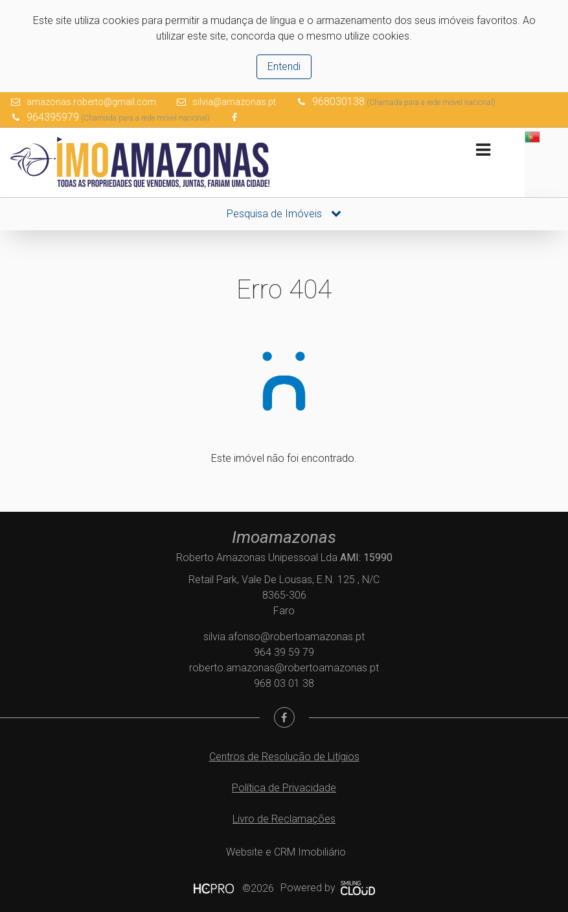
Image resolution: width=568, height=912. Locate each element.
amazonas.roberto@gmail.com (91, 102)
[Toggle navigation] (483, 150)
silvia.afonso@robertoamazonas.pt (284, 636)
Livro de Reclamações (284, 819)
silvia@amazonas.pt (234, 102)
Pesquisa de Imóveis (284, 214)
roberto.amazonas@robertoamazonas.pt (284, 668)
